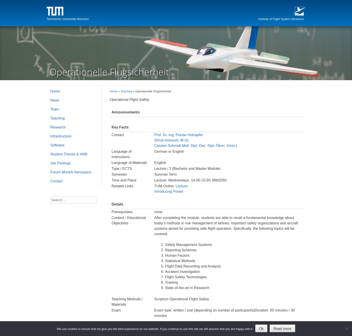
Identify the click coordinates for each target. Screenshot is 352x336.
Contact (56, 181)
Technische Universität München (68, 19)
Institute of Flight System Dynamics (281, 19)
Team (54, 109)
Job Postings (60, 163)
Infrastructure (60, 136)
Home (113, 91)
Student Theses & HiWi (68, 154)
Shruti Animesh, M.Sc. (171, 140)
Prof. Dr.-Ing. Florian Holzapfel (178, 135)
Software (57, 145)
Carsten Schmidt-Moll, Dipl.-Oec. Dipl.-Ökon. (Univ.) (195, 146)
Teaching (126, 91)
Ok (261, 329)
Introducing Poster (168, 191)
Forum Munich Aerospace (70, 172)
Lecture (181, 186)
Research (58, 127)
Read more (282, 329)
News (54, 100)
